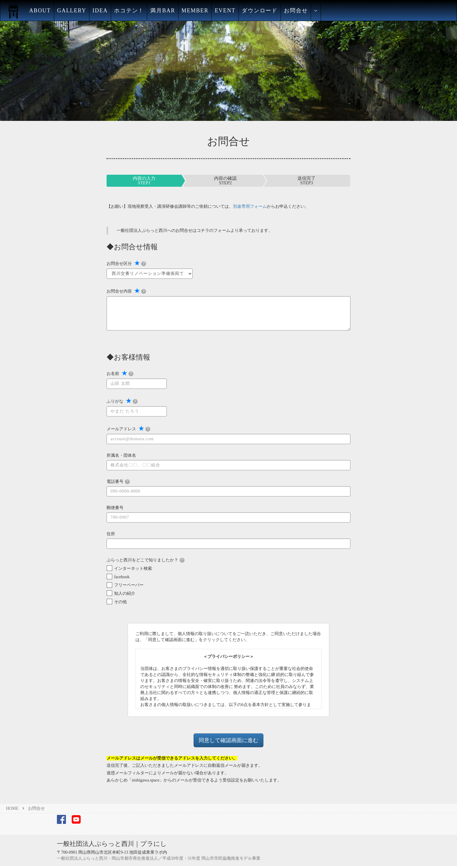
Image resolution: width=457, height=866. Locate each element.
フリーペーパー (129, 585)
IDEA (100, 11)
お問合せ (296, 11)
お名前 (120, 373)
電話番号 (118, 481)
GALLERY (71, 11)
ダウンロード (260, 11)
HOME (12, 808)
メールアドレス (128, 428)
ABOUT (40, 11)
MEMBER (195, 11)
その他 (120, 602)
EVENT (225, 11)
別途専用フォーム (250, 206)
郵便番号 (115, 507)
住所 (111, 534)
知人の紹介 (124, 593)
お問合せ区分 (126, 263)
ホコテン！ (129, 11)
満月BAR (162, 11)
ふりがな (122, 401)
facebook (121, 577)
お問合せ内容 (126, 291)
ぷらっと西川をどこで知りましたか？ (146, 560)
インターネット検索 (133, 568)
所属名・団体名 (121, 455)
